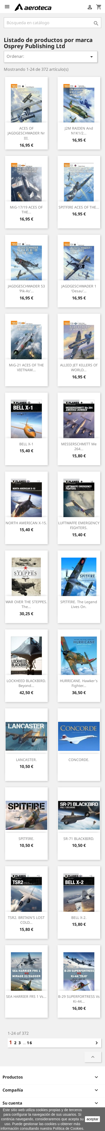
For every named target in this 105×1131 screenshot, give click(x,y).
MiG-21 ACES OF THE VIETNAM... (26, 368)
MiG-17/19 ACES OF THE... (26, 210)
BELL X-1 (26, 444)
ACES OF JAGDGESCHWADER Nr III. (26, 133)
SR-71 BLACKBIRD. (78, 838)
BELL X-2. (78, 917)
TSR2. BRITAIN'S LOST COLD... (26, 920)
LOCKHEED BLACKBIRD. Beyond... (26, 683)
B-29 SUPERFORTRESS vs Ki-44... (79, 999)
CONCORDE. (78, 759)
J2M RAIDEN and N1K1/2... (79, 131)
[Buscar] (52, 22)
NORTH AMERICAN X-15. (26, 522)
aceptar (92, 1119)
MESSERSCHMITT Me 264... (79, 446)
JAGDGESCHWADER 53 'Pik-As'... (26, 289)
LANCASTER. (26, 759)
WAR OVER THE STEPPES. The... (26, 604)
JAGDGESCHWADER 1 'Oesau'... (78, 289)
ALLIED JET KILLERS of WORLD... (78, 368)
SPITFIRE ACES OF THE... (79, 207)
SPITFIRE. (26, 838)
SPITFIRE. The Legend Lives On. (78, 604)
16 (29, 1042)
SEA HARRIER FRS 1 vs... (26, 996)
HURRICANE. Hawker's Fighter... (79, 683)
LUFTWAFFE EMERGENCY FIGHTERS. (78, 525)
